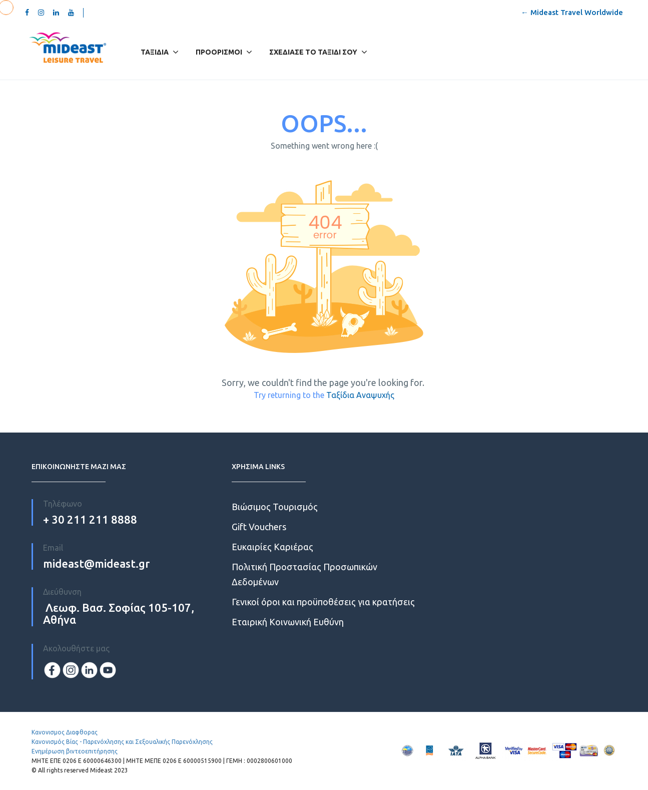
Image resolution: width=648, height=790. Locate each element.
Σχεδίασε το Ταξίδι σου (313, 52)
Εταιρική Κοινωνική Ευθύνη (288, 622)
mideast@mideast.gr (96, 563)
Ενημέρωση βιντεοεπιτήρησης (75, 751)
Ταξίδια (155, 52)
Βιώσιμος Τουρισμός (275, 507)
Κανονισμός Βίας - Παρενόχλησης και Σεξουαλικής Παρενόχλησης (122, 741)
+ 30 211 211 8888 (90, 519)
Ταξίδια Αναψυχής (360, 395)
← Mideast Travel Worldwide (572, 12)
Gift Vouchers (259, 527)
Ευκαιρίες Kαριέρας (272, 547)
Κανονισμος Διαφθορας (65, 732)
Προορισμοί (224, 52)
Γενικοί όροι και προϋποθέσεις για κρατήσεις (323, 602)
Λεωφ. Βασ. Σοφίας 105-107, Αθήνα (118, 613)
